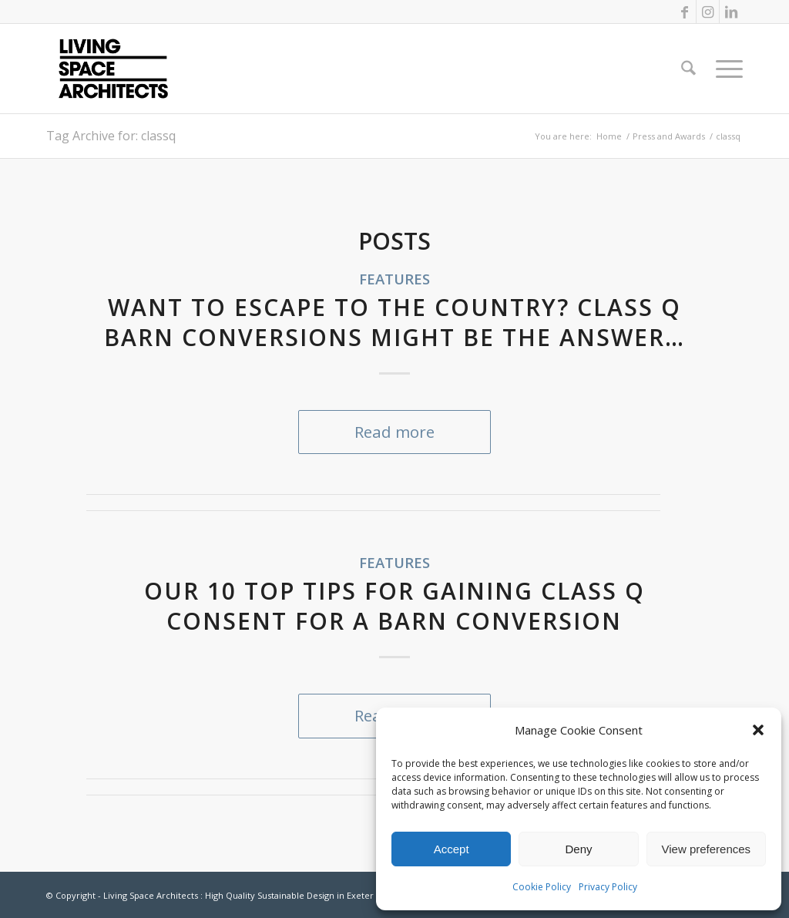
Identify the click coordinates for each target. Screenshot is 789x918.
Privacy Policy (608, 886)
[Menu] (724, 68)
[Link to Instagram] (708, 11)
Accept (451, 849)
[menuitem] (688, 68)
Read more (394, 431)
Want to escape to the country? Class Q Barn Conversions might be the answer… (394, 322)
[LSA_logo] (113, 68)
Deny (578, 849)
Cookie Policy (541, 886)
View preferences (706, 849)
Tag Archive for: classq (111, 135)
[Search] (688, 68)
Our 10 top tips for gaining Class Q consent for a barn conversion (394, 606)
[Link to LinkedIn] (731, 11)
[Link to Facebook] (684, 11)
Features (394, 278)
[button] (758, 730)
